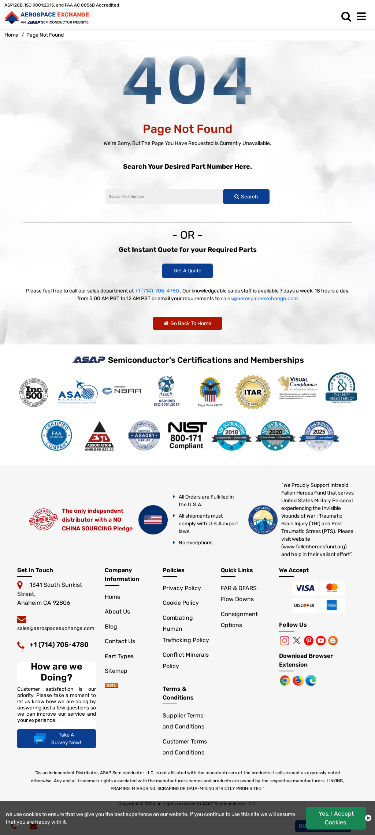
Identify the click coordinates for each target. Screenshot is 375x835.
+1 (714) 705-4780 (59, 645)
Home (112, 596)
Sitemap (116, 670)
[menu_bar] (363, 16)
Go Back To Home (187, 323)
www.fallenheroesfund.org (314, 547)
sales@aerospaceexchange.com (259, 298)
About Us (117, 611)
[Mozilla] (298, 679)
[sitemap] (111, 685)
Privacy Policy (182, 588)
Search (246, 197)
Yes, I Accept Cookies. (336, 818)
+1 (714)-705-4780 (157, 291)
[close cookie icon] (368, 818)
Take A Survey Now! (56, 738)
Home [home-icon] (11, 35)
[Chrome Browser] (285, 679)
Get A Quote (187, 271)
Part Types (119, 656)
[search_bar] (348, 16)
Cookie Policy (181, 602)
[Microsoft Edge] (310, 679)
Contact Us (120, 641)
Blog (111, 626)
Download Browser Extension (306, 660)
